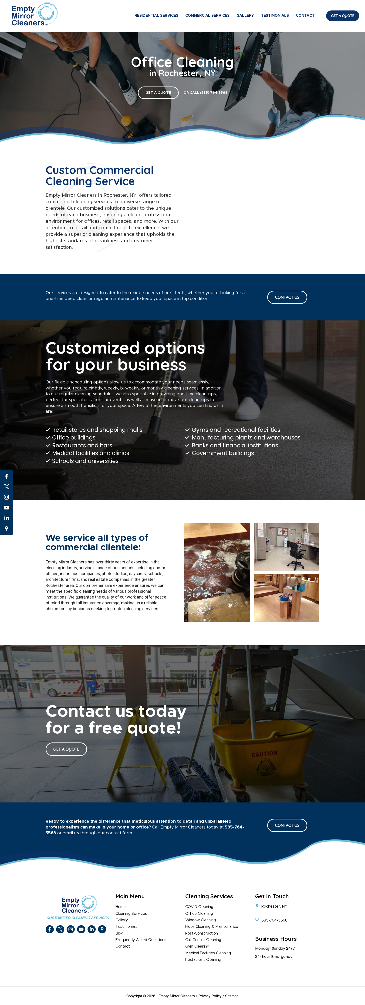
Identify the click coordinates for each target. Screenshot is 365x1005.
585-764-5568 (274, 920)
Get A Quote (342, 15)
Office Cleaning (199, 913)
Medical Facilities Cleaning (208, 953)
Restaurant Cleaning (203, 960)
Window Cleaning (200, 920)
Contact (305, 15)
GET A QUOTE (158, 92)
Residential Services (156, 15)
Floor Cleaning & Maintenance (211, 926)
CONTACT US (287, 297)
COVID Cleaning (199, 907)
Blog (119, 933)
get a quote (66, 749)
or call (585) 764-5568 (205, 92)
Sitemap (232, 996)
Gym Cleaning (197, 946)
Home (120, 907)
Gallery (245, 15)
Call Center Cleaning (203, 940)
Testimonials (275, 15)
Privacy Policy (210, 996)
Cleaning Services (131, 913)
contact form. (119, 833)
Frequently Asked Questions (140, 940)
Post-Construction (201, 933)
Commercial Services (207, 15)
